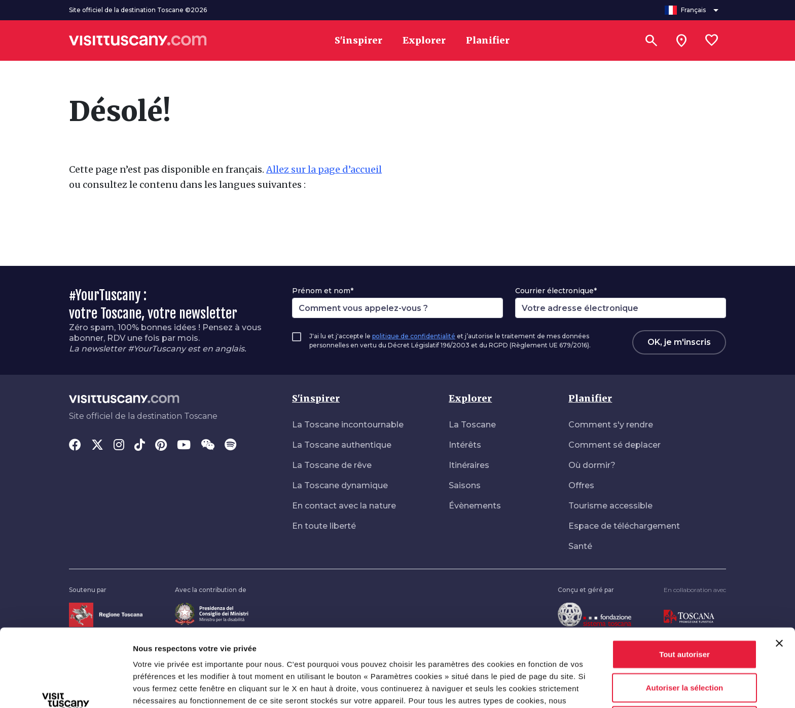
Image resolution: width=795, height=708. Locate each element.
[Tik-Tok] (139, 446)
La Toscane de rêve (332, 465)
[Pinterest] (161, 446)
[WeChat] (207, 446)
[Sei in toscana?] (681, 40)
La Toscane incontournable (348, 424)
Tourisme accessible (610, 505)
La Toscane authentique (341, 445)
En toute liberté (324, 526)
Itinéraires (469, 465)
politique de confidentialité (413, 336)
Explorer (470, 398)
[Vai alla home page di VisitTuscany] (138, 40)
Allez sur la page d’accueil (324, 169)
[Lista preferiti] (712, 40)
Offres (581, 485)
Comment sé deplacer (614, 445)
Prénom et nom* (322, 290)
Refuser (684, 647)
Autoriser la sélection (685, 614)
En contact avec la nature (344, 505)
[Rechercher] (651, 40)
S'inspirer (316, 398)
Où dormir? (592, 465)
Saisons (465, 485)
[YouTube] (184, 446)
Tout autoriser (684, 581)
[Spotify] (230, 446)
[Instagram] (119, 446)
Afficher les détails (167, 688)
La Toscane (472, 424)
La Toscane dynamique (340, 485)
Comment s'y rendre (610, 424)
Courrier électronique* (556, 290)
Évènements (475, 505)
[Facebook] (75, 446)
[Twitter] (97, 446)
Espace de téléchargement (624, 526)
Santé (580, 546)
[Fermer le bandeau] (779, 570)
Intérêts (465, 445)
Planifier (590, 398)
